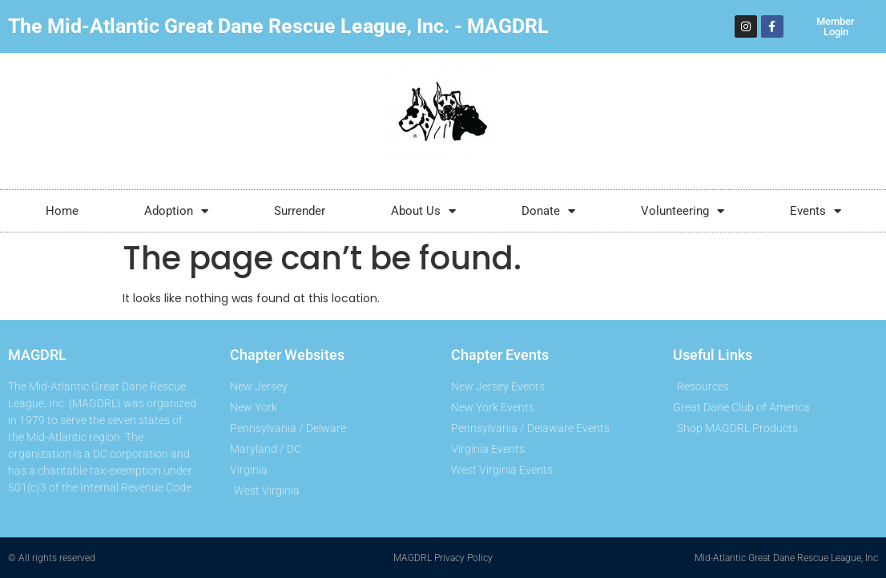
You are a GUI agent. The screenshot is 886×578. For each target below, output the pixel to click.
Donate (548, 211)
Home (62, 211)
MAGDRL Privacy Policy (443, 558)
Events (815, 211)
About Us (423, 211)
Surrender (299, 211)
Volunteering (682, 211)
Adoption (176, 211)
